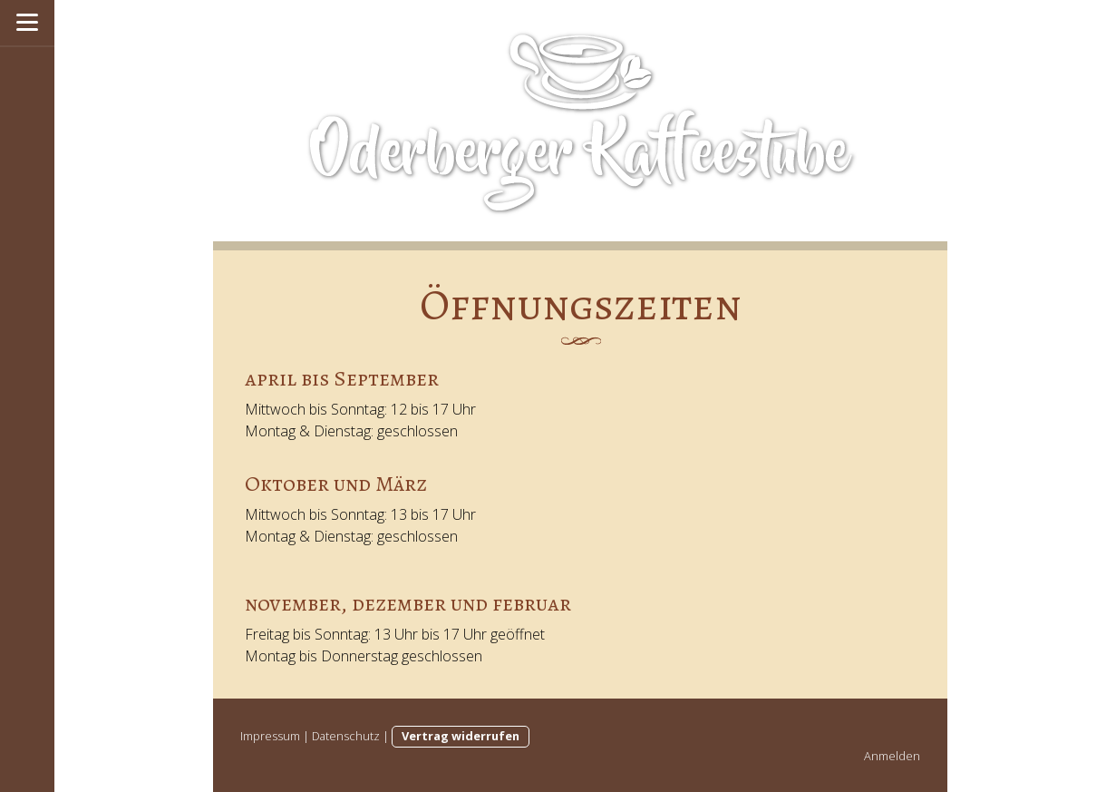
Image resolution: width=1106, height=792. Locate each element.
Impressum (270, 736)
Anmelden (892, 756)
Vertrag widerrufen (460, 736)
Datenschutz (346, 736)
